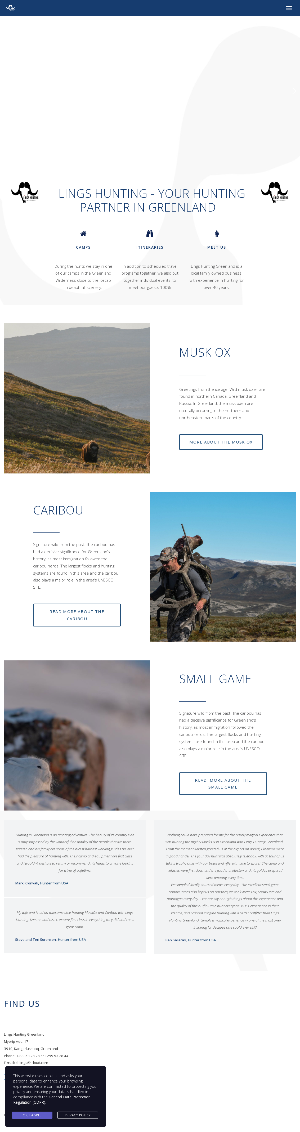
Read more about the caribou (77, 615)
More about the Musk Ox (221, 442)
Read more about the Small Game (223, 783)
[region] (150, 91)
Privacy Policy (78, 1115)
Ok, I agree (32, 1115)
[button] (5, 91)
